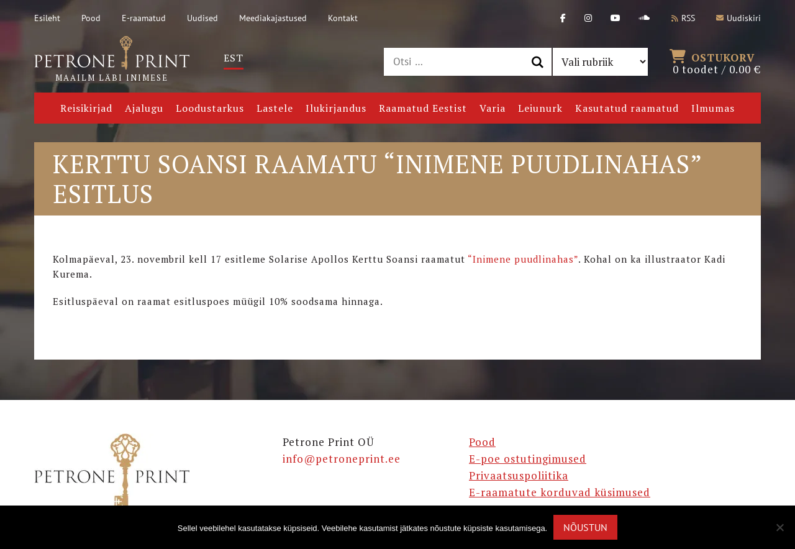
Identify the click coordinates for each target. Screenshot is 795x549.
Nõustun (585, 527)
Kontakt (343, 18)
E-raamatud (144, 18)
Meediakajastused (273, 18)
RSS (683, 18)
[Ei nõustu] (779, 527)
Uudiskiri (738, 18)
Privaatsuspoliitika (518, 475)
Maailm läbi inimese (111, 59)
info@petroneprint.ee (342, 458)
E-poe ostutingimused (527, 458)
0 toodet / (717, 62)
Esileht (47, 18)
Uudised (202, 18)
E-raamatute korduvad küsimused (559, 492)
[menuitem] (233, 58)
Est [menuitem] (233, 58)
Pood (91, 18)
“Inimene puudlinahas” (523, 259)
